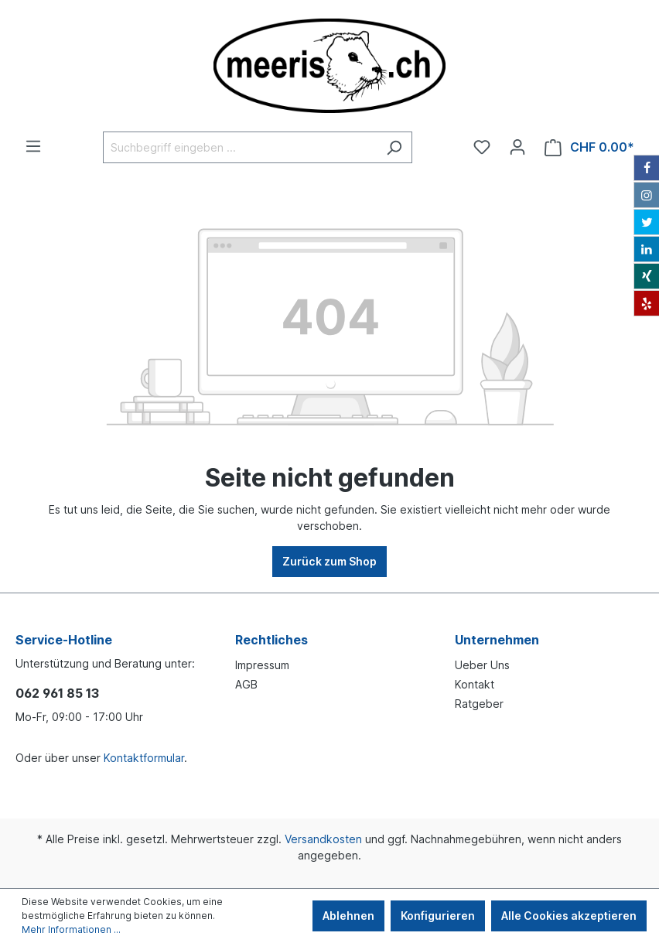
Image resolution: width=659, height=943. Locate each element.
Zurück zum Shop (329, 561)
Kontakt (474, 684)
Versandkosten (323, 839)
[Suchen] (394, 147)
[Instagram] (646, 195)
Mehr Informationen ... (71, 929)
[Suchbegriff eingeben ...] (240, 147)
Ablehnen (348, 915)
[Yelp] (646, 303)
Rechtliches (271, 639)
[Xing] (646, 276)
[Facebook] (646, 167)
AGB (246, 684)
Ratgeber (479, 703)
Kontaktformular (144, 757)
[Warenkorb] (589, 147)
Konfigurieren (438, 915)
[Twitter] (646, 222)
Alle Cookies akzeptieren (569, 915)
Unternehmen (497, 639)
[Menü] (33, 146)
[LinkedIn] (646, 249)
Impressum (262, 664)
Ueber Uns (482, 664)
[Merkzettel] (482, 147)
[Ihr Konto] (517, 147)
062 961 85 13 (57, 693)
